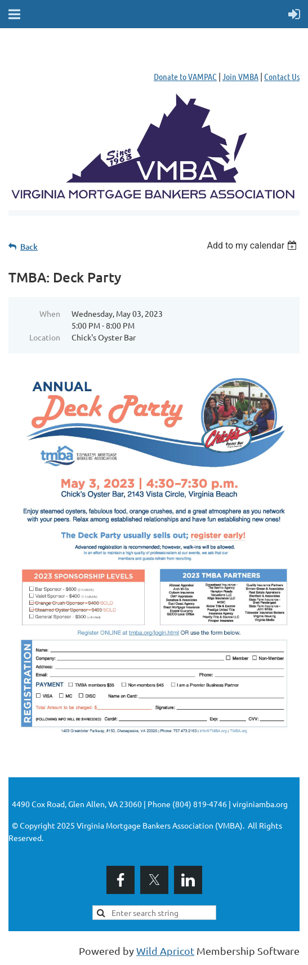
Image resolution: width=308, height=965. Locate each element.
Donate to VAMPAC (185, 76)
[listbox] (253, 245)
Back (29, 246)
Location (44, 337)
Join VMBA (240, 76)
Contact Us (282, 76)
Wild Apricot (165, 951)
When (49, 313)
